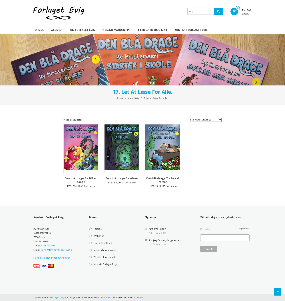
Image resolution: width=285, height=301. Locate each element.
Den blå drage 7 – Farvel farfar (162, 180)
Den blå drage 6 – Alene (122, 178)
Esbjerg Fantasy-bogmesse (164, 240)
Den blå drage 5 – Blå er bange (81, 180)
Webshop (57, 30)
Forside (38, 30)
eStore (104, 297)
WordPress (138, 297)
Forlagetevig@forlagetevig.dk (57, 249)
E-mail (205, 229)
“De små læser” (157, 228)
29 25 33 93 (49, 245)
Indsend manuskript (116, 30)
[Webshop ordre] (205, 120)
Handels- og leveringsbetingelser (51, 257)
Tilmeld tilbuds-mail (153, 30)
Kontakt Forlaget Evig (191, 30)
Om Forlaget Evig (82, 30)
